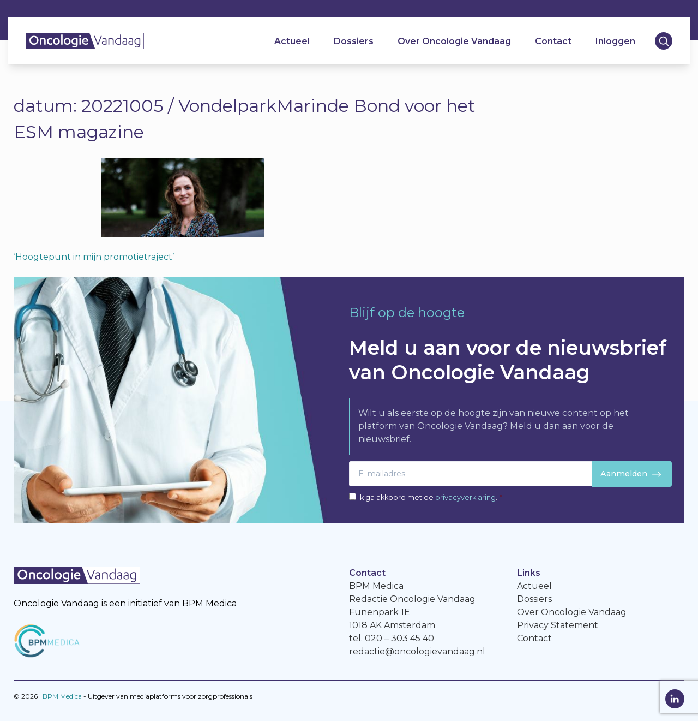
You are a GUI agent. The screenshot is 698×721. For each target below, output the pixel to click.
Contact (553, 41)
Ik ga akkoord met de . (430, 497)
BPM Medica (62, 696)
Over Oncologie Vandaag (454, 41)
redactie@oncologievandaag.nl (417, 651)
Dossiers (354, 41)
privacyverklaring (465, 497)
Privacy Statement (557, 625)
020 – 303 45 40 (399, 638)
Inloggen (615, 41)
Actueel (292, 41)
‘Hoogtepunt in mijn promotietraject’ (94, 257)
